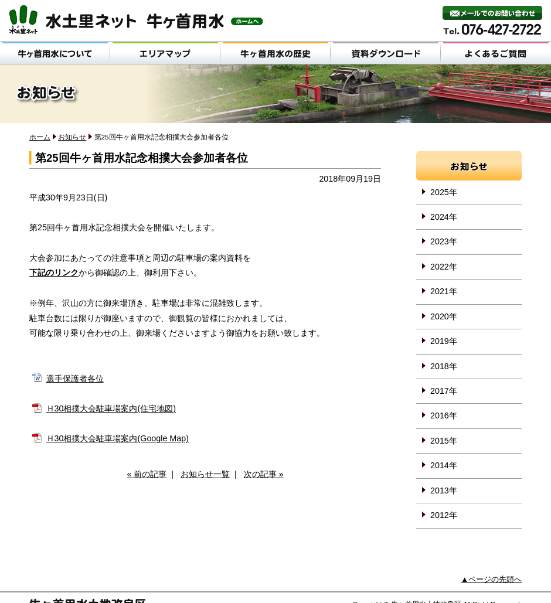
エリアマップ (165, 52)
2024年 (443, 217)
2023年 (443, 241)
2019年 (443, 341)
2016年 (443, 415)
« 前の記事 (146, 474)
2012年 (443, 515)
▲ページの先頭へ (491, 579)
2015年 (443, 440)
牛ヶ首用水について (55, 52)
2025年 (443, 192)
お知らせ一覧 (205, 474)
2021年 (443, 291)
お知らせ (72, 137)
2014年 (443, 465)
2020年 (443, 316)
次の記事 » (264, 474)
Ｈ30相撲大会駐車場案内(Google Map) (117, 438)
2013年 (443, 490)
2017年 (443, 391)
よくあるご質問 (496, 52)
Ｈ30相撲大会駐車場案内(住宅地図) (111, 408)
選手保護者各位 (75, 378)
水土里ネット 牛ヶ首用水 (136, 19)
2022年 (443, 266)
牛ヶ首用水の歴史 (275, 52)
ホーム (39, 137)
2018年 (443, 366)
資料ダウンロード (386, 52)
